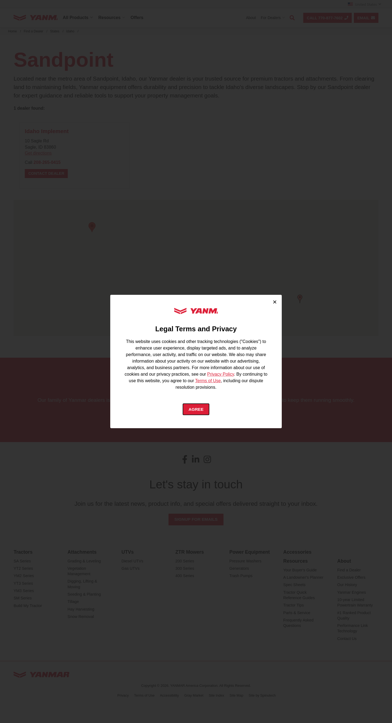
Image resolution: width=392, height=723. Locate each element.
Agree (196, 409)
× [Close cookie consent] (275, 301)
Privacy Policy (220, 374)
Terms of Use (208, 380)
